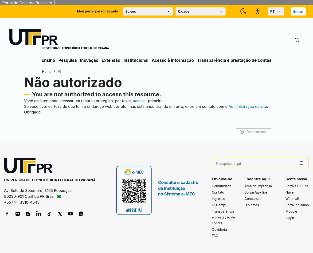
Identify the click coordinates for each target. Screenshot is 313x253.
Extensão (111, 60)
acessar (140, 100)
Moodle (291, 211)
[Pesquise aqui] (256, 163)
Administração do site (248, 106)
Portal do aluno (297, 205)
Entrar (298, 11)
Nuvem (291, 192)
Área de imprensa (258, 186)
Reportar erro (253, 131)
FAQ (215, 236)
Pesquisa (68, 60)
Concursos (252, 199)
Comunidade (221, 186)
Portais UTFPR (297, 186)
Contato (218, 192)
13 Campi (219, 205)
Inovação (89, 60)
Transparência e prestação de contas (234, 60)
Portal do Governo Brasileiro (27, 2)
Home (46, 72)
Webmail (292, 199)
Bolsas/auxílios (255, 192)
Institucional (136, 60)
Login (290, 218)
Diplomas (251, 205)
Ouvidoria (219, 229)
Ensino (48, 60)
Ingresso (218, 199)
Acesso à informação (173, 60)
